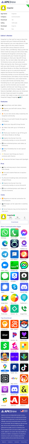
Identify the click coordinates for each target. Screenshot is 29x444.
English (24, 411)
